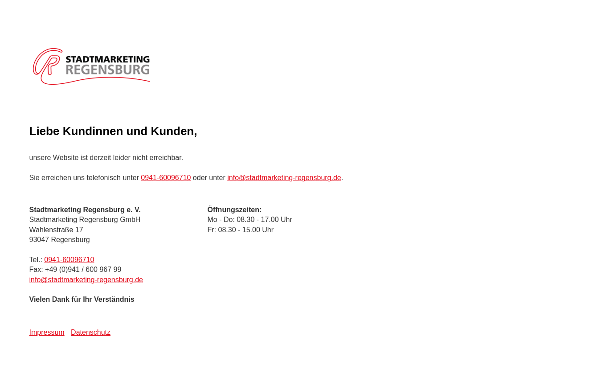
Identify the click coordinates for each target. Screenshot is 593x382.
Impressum (47, 332)
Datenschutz (90, 332)
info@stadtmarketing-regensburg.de (284, 177)
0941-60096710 (166, 177)
